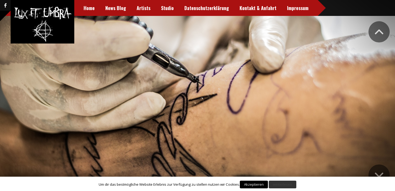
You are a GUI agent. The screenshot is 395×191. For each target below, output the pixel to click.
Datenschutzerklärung (206, 8)
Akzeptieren (254, 184)
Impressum (297, 8)
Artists (143, 8)
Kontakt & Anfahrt (257, 8)
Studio (167, 8)
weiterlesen (282, 184)
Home (88, 8)
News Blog (115, 8)
